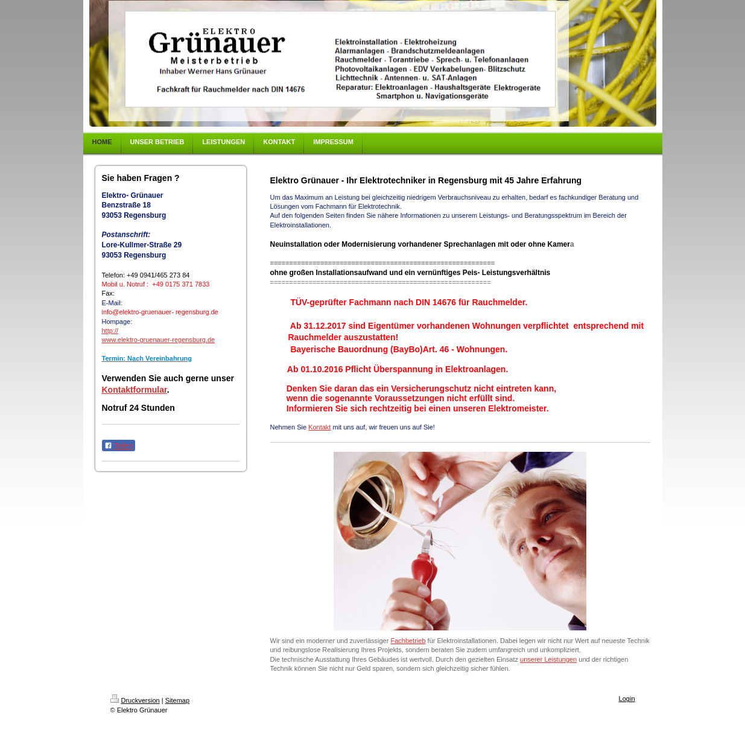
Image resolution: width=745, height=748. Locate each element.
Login (627, 698)
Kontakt (319, 427)
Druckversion (135, 700)
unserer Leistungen (548, 659)
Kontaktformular (134, 390)
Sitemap (177, 700)
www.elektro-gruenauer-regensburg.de (158, 339)
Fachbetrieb (407, 640)
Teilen (118, 446)
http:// (110, 330)
